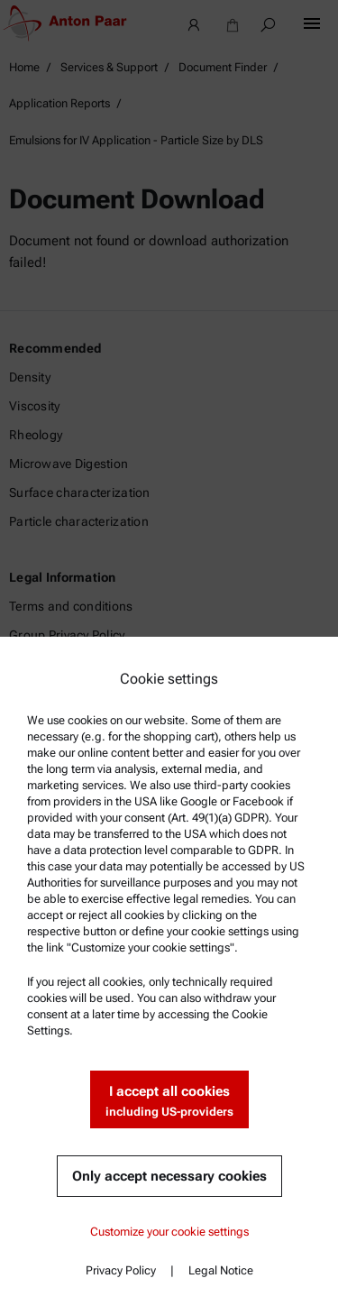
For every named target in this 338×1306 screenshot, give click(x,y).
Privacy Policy (121, 1270)
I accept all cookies (169, 1101)
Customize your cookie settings (169, 1231)
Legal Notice (220, 1270)
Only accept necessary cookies (169, 1176)
